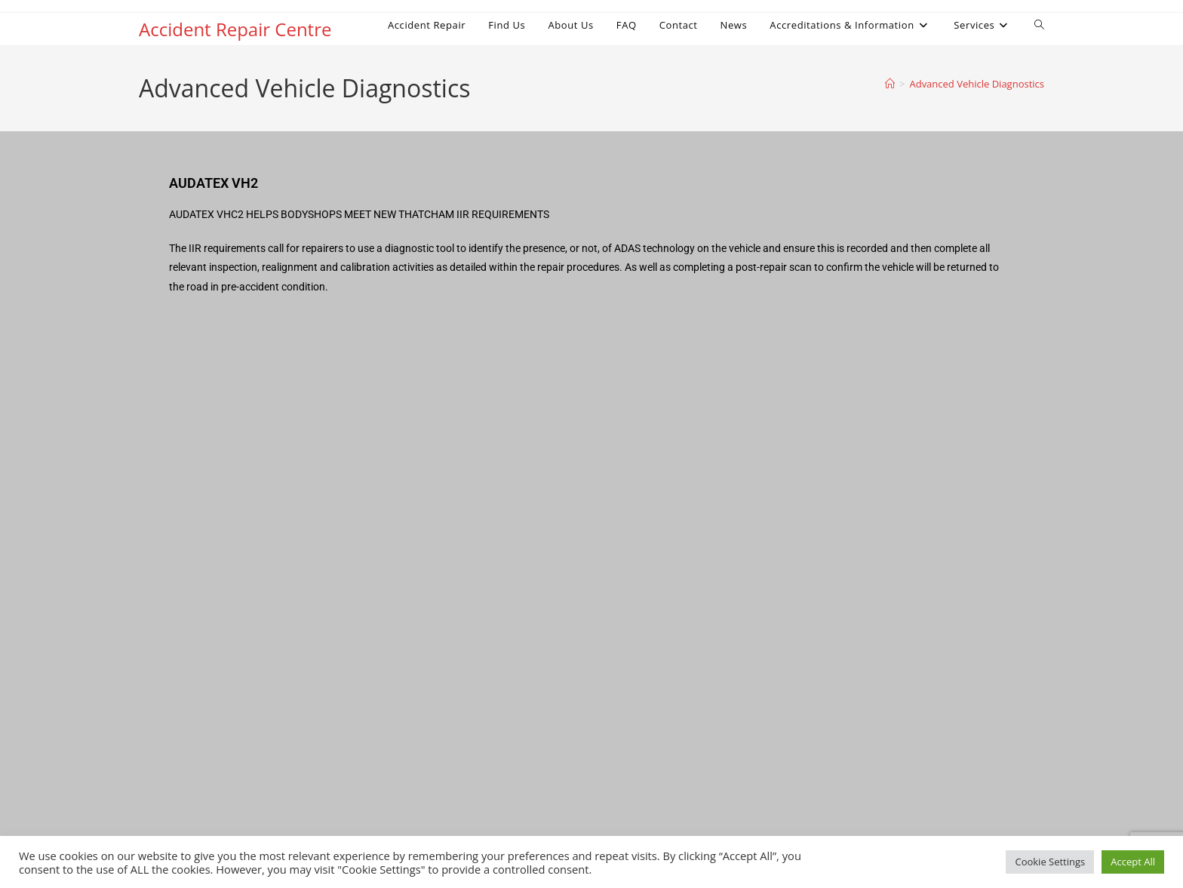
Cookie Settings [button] (1050, 861)
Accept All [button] (1133, 861)
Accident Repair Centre (235, 29)
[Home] (890, 84)
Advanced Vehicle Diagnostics (976, 84)
